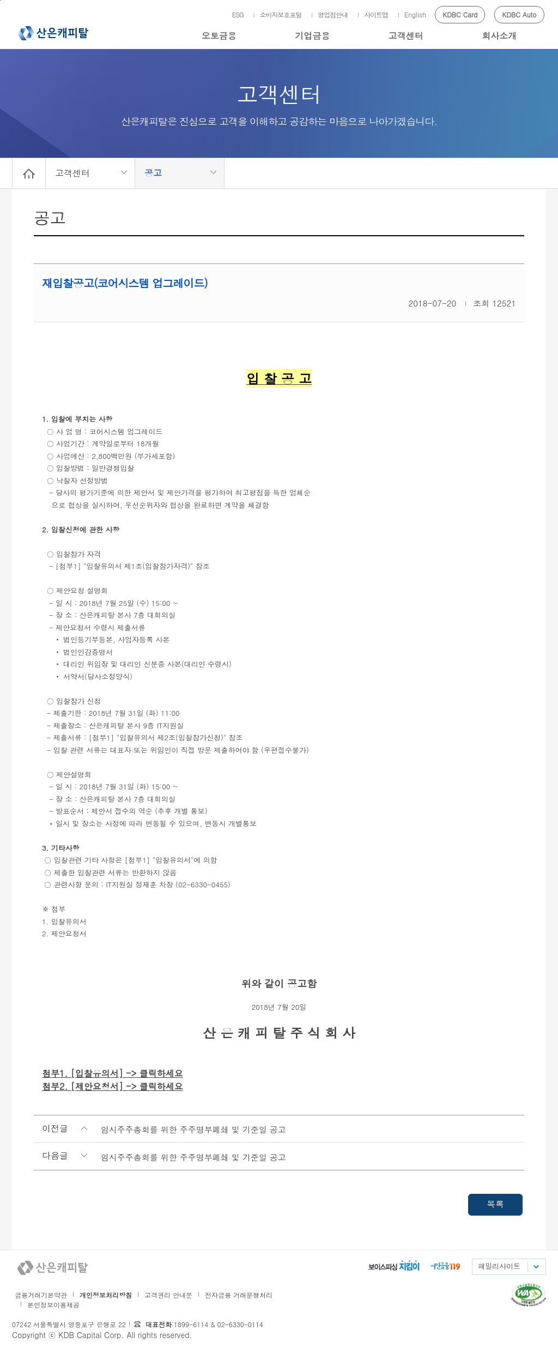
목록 (495, 1204)
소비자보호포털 (281, 14)
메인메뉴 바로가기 (0, 0)
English (415, 14)
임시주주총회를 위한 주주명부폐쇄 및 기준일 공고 (193, 1129)
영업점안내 (333, 14)
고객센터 (406, 35)
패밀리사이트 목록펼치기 (535, 1266)
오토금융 (219, 35)
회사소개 (499, 35)
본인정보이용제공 (53, 1304)
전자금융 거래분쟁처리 (238, 1294)
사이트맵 (376, 14)
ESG (238, 14)
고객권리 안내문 (168, 1294)
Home (29, 173)
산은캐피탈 (53, 33)
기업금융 (312, 35)
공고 (153, 173)
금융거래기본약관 (41, 1294)
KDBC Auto (519, 14)
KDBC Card (459, 14)
